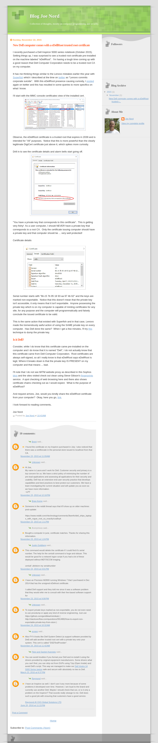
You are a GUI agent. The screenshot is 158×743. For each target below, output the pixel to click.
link (59, 397)
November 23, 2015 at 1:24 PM (35, 539)
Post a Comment (19, 713)
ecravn (35, 631)
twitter (62, 77)
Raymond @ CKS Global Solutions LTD (43, 702)
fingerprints (87, 375)
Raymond (36, 678)
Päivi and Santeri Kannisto (44, 652)
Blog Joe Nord (45, 16)
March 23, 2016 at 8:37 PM (33, 672)
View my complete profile (132, 123)
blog (15, 375)
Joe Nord (129, 119)
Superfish (18, 77)
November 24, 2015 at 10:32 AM (35, 625)
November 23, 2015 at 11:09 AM (35, 456)
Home (53, 720)
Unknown (36, 462)
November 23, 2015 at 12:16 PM (35, 495)
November (114, 95)
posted (90, 81)
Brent (34, 442)
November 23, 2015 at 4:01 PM (35, 569)
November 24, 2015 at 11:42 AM (35, 646)
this (90, 328)
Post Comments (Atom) (37, 727)
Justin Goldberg (39, 545)
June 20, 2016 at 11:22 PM (33, 705)
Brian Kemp (37, 501)
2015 (109, 92)
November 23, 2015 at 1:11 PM (35, 522)
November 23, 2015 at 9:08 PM (35, 598)
